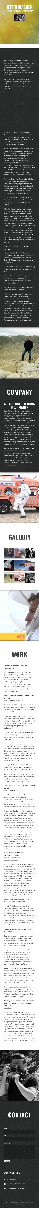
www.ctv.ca (8, 1008)
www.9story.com (9, 668)
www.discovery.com (10, 790)
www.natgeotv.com (11, 860)
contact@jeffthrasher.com (16, 1184)
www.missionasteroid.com (13, 700)
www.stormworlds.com (12, 857)
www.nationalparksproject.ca (14, 902)
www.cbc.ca (8, 932)
